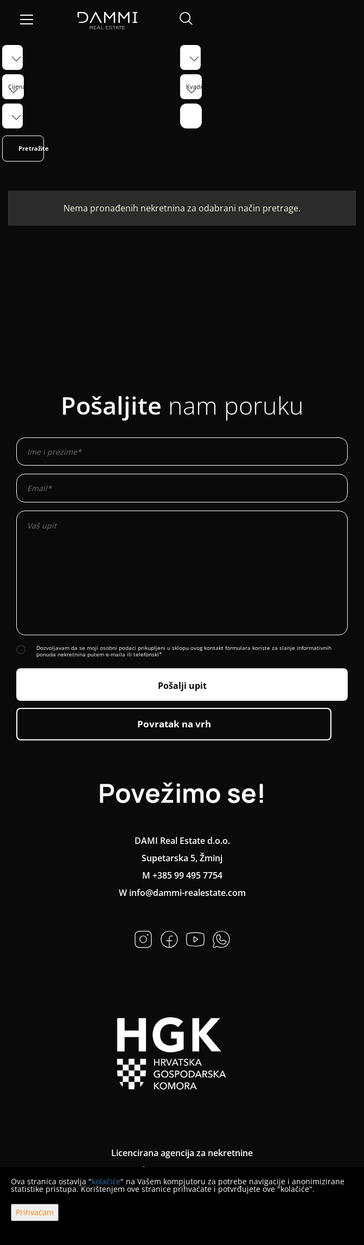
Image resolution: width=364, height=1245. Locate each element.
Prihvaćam (35, 1212)
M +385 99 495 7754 (182, 875)
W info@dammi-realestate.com (182, 893)
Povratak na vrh (174, 724)
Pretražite (31, 148)
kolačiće (106, 1181)
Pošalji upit (182, 686)
